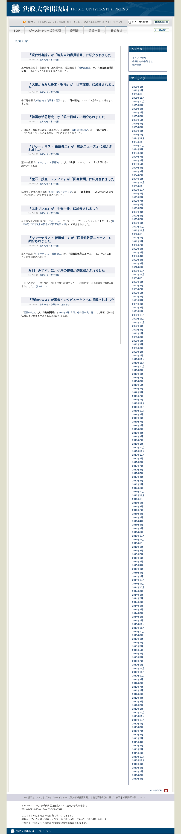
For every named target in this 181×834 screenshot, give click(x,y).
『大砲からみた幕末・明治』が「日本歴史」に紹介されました (71, 86)
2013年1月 (137, 664)
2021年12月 (138, 271)
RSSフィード (33, 22)
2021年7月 (137, 289)
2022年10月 (138, 234)
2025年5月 (137, 120)
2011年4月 (137, 742)
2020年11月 (138, 318)
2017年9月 (137, 458)
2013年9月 (137, 635)
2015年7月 (137, 554)
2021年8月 (137, 285)
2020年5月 (137, 340)
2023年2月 (137, 219)
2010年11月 (138, 760)
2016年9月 (137, 502)
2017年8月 (137, 462)
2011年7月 (137, 731)
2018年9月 (137, 414)
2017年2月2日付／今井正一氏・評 (75, 312)
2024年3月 (137, 171)
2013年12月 (138, 624)
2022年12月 (138, 226)
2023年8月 (137, 197)
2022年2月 (137, 263)
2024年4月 (137, 167)
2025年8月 (137, 108)
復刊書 (74, 30)
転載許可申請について (134, 797)
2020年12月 (138, 315)
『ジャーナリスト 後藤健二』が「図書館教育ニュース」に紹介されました (70, 239)
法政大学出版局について (95, 22)
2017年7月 (137, 466)
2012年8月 (137, 683)
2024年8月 (137, 153)
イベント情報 (139, 57)
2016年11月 (138, 495)
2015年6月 (137, 558)
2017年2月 (137, 484)
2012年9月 (137, 679)
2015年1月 (137, 576)
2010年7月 (137, 771)
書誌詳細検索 (161, 22)
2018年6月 (137, 425)
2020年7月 (137, 333)
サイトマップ (116, 22)
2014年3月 (137, 613)
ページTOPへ (157, 790)
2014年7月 (137, 598)
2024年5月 (137, 164)
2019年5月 (137, 385)
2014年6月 (137, 602)
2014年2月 (137, 616)
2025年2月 (137, 131)
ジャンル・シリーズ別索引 (44, 30)
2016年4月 (137, 521)
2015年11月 (138, 539)
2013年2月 (137, 661)
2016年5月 (137, 517)
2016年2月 (137, 528)
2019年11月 (138, 362)
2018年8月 (137, 418)
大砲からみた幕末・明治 (47, 100)
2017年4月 (137, 477)
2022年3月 (137, 259)
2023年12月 (138, 182)
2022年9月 (137, 237)
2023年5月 (137, 208)
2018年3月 (137, 436)
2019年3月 (137, 392)
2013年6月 (137, 646)
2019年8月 (137, 374)
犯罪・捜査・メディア (60, 191)
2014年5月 (137, 605)
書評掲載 (55, 59)
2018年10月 (138, 410)
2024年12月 (138, 138)
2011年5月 (137, 738)
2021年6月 (137, 293)
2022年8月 (137, 241)
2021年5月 (137, 296)
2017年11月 (138, 451)
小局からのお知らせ (60, 304)
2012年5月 (137, 694)
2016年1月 (137, 532)
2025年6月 (137, 116)
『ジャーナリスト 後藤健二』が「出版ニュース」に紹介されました (70, 148)
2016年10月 (138, 499)
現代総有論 (84, 67)
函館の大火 (29, 312)
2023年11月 (138, 186)
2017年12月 (138, 447)
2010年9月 (137, 764)
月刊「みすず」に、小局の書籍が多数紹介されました (66, 270)
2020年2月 (137, 351)
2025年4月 (137, 123)
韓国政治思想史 (80, 129)
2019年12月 (138, 359)
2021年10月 (138, 278)
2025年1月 (137, 134)
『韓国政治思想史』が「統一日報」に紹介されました (66, 117)
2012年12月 (138, 668)
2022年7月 (137, 245)
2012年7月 (137, 687)
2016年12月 (138, 491)
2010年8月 (137, 767)
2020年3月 (137, 348)
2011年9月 (137, 723)
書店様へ (161, 30)
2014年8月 (137, 594)
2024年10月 (138, 145)
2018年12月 (138, 403)
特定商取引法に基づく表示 (106, 797)
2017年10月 (138, 454)
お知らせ (116, 30)
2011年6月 (137, 734)
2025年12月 (138, 94)
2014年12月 (138, 580)
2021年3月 (137, 304)
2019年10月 (138, 366)
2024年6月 (137, 160)
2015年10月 (138, 543)
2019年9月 (137, 370)
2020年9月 (137, 326)
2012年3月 (137, 701)
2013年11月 (138, 628)
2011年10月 (138, 720)
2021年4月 (137, 300)
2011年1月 (137, 753)
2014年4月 (137, 609)
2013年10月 (138, 631)
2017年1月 (137, 488)
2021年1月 (137, 311)
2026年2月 (137, 86)
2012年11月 (138, 672)
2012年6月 (137, 690)
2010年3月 (137, 778)
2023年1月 (137, 223)
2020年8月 (137, 329)
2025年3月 (137, 127)
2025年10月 (138, 101)
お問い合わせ (48, 22)
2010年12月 (138, 756)
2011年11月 (138, 716)
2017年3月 (137, 480)
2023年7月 (137, 200)
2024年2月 (137, 175)
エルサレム (54, 221)
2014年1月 (137, 620)
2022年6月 (137, 248)
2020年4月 (137, 344)
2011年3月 (137, 745)
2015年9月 (137, 546)
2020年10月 (138, 322)
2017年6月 (137, 469)
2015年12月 (138, 536)
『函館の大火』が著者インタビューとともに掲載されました (71, 300)
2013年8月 (137, 639)
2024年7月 (137, 156)
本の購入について (33, 797)
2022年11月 (138, 230)
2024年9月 (137, 149)
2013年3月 (137, 657)
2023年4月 (137, 212)
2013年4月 (137, 653)
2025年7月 (137, 112)
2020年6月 (137, 337)
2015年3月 (137, 569)
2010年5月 (137, 775)
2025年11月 (138, 97)
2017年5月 (137, 473)
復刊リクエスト (74, 22)
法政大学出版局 (40, 9)
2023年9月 (137, 193)
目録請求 (61, 22)
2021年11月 (138, 274)
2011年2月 (137, 749)
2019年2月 (137, 396)
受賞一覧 (94, 30)
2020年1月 (137, 355)
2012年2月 (137, 705)
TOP (16, 30)
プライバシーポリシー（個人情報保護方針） (67, 797)
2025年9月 (137, 105)
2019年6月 (137, 381)
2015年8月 (137, 550)
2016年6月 (137, 513)
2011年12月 (138, 712)
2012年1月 (137, 708)
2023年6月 (137, 204)
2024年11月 (138, 142)
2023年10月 (138, 189)
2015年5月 (137, 561)
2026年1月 (137, 90)
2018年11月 (138, 407)
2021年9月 (137, 282)
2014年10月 (138, 587)
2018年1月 (137, 443)
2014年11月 (138, 583)
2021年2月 (137, 307)
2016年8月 (137, 506)
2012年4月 (137, 697)
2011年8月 (137, 727)
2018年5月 (137, 429)
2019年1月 (137, 399)
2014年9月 (137, 591)
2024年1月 (137, 179)
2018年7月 (137, 421)
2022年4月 (137, 256)
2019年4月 (137, 388)
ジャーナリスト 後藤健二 (48, 162)
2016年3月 (137, 524)
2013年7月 (137, 642)
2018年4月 (137, 433)
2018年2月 (137, 440)
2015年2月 (137, 572)
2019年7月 (137, 377)
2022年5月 (137, 252)
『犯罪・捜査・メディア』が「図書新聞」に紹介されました (71, 179)
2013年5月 (137, 650)
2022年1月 (137, 267)
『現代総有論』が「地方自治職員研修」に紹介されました (69, 55)
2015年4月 (137, 565)
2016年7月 (137, 510)
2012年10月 (138, 675)
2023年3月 (137, 215)
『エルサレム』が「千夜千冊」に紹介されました (63, 208)
